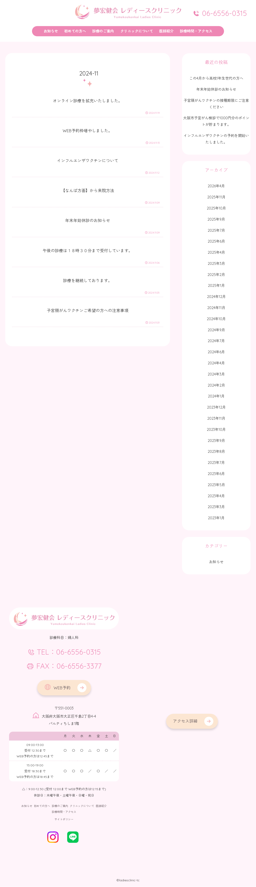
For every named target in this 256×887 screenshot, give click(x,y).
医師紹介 (101, 806)
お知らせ (26, 806)
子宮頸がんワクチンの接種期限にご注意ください (216, 103)
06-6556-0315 (219, 13)
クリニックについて (82, 806)
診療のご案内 (60, 806)
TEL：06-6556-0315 (64, 652)
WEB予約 (57, 687)
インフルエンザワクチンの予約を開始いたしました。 (216, 138)
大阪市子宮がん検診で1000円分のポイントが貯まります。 (216, 121)
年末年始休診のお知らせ (216, 89)
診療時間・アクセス (64, 812)
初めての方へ (42, 806)
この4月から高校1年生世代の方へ (216, 78)
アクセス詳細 (185, 721)
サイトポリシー (64, 819)
